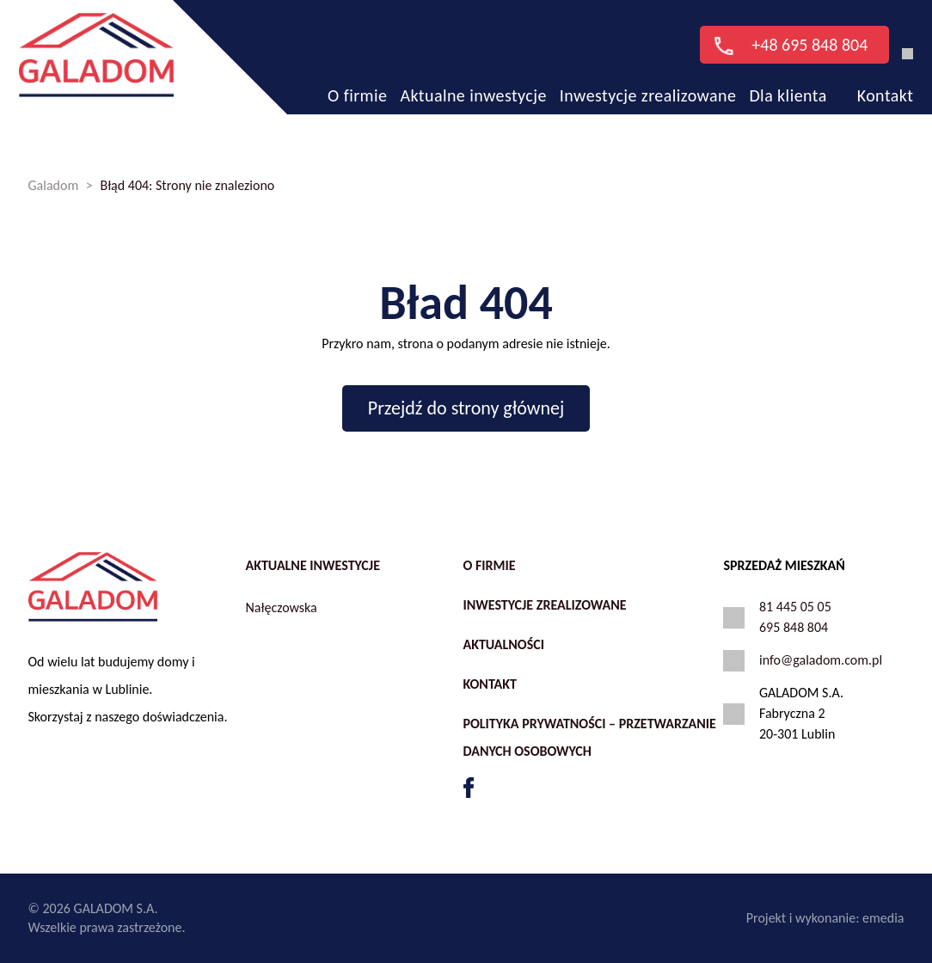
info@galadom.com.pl (820, 660)
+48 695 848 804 (784, 30)
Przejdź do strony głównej (466, 408)
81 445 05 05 (795, 606)
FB (469, 787)
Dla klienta (787, 81)
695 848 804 (793, 627)
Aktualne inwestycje (473, 81)
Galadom (53, 185)
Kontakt (885, 81)
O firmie (357, 81)
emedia (883, 918)
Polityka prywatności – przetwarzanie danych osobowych (589, 737)
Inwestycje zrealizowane (648, 81)
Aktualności (503, 644)
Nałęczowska (281, 607)
